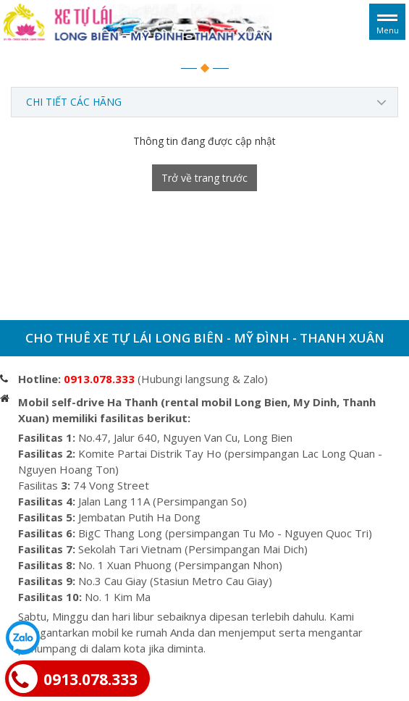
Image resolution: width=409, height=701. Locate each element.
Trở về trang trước (204, 178)
